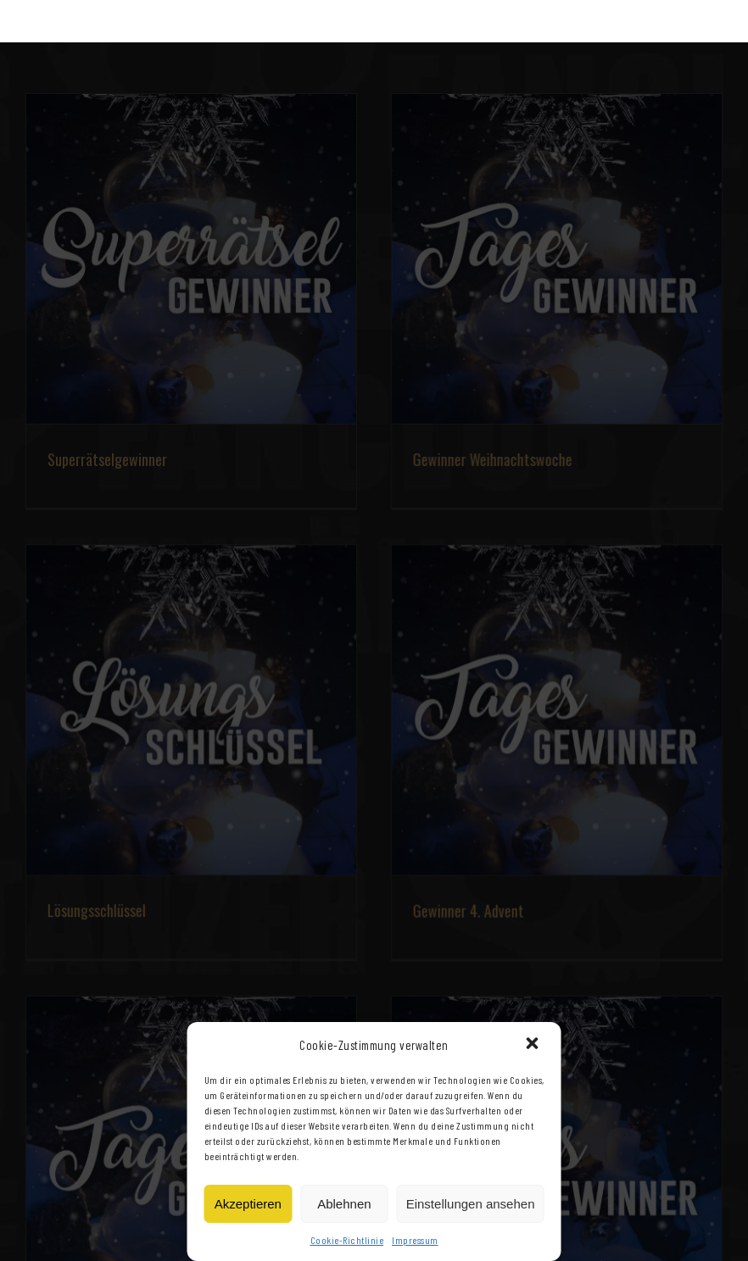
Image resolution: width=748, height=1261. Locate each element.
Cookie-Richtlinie (347, 1240)
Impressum (415, 1240)
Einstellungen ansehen (470, 1204)
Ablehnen (344, 1204)
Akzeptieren (248, 1204)
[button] (534, 1045)
